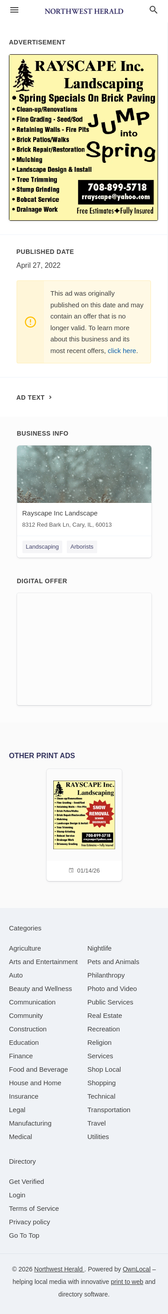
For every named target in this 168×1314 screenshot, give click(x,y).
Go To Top (24, 1235)
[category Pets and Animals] (113, 961)
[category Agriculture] (25, 948)
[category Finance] (21, 1056)
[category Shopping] (101, 1083)
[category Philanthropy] (106, 975)
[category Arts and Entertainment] (43, 961)
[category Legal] (17, 1109)
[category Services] (100, 1056)
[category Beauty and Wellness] (40, 988)
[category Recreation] (103, 1029)
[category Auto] (16, 975)
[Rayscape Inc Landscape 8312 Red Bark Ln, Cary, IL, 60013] (84, 489)
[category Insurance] (24, 1096)
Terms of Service (34, 1208)
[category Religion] (99, 1042)
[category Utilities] (98, 1136)
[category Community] (26, 1015)
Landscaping (42, 546)
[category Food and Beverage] (38, 1069)
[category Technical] (101, 1096)
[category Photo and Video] (112, 988)
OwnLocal (137, 1269)
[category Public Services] (110, 1002)
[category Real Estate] (104, 1015)
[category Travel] (96, 1123)
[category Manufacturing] (30, 1123)
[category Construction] (28, 1029)
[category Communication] (32, 1002)
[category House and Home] (35, 1083)
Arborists (81, 546)
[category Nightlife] (99, 948)
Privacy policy (29, 1222)
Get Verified (26, 1181)
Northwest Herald (59, 1269)
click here (122, 350)
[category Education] (24, 1042)
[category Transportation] (108, 1109)
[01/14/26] (84, 824)
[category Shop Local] (104, 1069)
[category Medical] (20, 1136)
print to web (127, 1281)
